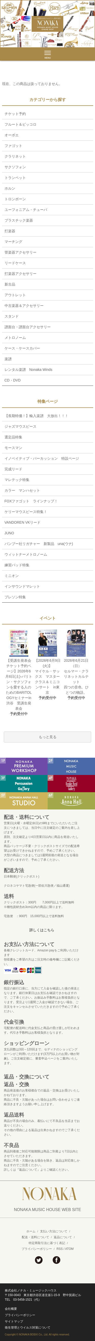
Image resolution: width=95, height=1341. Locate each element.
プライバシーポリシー (37, 1249)
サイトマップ (14, 1321)
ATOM (69, 1249)
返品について (63, 1237)
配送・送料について (35, 1237)
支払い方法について (53, 1231)
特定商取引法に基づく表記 (47, 1243)
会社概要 (11, 1309)
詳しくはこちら (41, 930)
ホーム (30, 1231)
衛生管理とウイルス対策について (27, 1327)
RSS (59, 1249)
